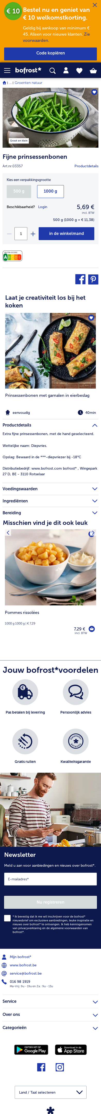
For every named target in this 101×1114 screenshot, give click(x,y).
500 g (18, 191)
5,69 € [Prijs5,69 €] (85, 207)
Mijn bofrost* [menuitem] (17, 957)
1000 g (50, 191)
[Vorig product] (8, 532)
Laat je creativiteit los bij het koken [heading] (45, 301)
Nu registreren (50, 902)
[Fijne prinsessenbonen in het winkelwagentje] (66, 233)
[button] (9, 70)
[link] (28, 70)
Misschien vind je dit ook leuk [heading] (45, 522)
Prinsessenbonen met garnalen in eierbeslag (47, 395)
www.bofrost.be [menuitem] (20, 965)
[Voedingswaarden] (14, 256)
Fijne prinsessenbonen (35, 156)
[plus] (32, 233)
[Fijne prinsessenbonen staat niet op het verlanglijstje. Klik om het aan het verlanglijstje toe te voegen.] (94, 92)
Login (42, 207)
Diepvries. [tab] (25, 446)
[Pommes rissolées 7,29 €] (50, 585)
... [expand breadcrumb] (10, 83)
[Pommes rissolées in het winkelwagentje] (92, 629)
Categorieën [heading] (50, 1027)
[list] (50, 728)
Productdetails (86, 166)
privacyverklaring (29, 928)
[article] (50, 351)
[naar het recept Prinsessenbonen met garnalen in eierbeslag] (50, 351)
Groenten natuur (28, 83)
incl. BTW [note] (81, 633)
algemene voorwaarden (66, 928)
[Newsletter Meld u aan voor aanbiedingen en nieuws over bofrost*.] (50, 898)
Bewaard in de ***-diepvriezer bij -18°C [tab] (42, 457)
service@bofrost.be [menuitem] (22, 973)
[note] (50, 413)
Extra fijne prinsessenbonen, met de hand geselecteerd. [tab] (48, 434)
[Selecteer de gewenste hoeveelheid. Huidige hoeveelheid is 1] (20, 233)
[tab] (66, 70)
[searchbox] (52, 71)
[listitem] (50, 365)
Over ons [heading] (50, 1014)
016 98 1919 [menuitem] (16, 981)
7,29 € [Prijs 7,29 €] (79, 629)
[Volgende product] (93, 532)
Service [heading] (50, 1000)
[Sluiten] (95, 5)
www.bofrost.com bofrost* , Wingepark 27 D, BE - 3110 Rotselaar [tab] (50, 471)
